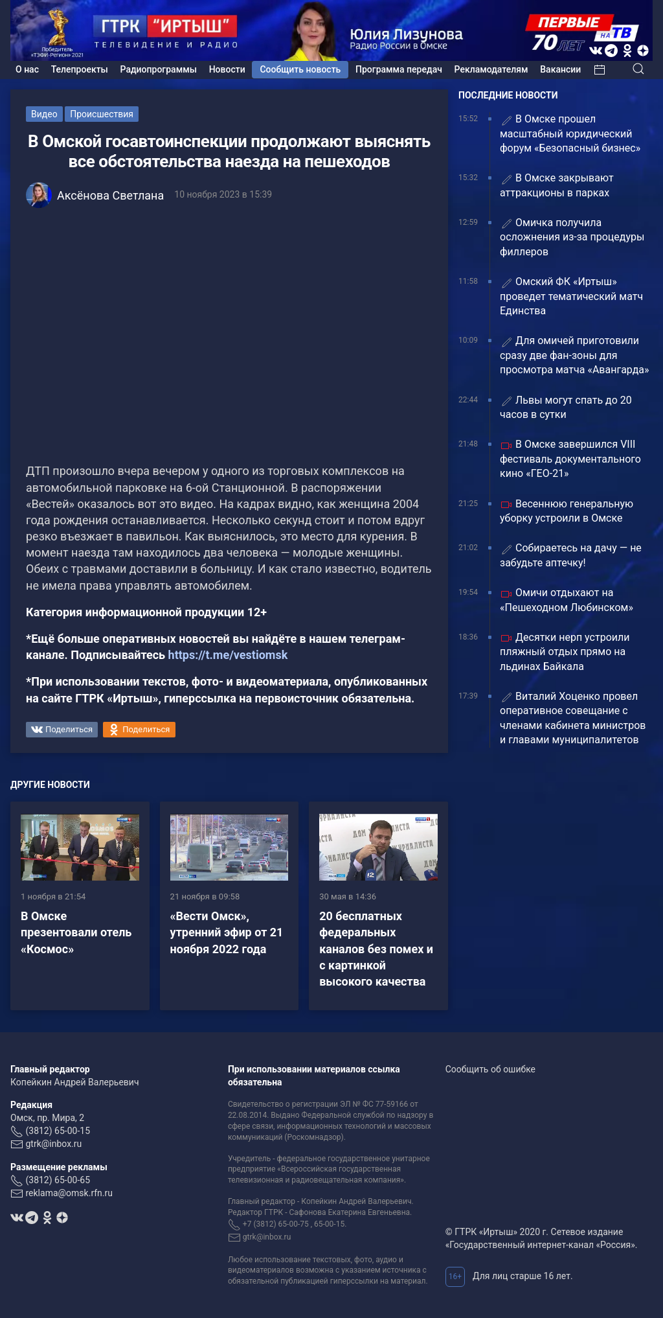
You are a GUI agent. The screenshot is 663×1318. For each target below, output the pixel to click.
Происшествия (101, 114)
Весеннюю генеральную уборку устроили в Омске (566, 511)
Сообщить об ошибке (490, 1069)
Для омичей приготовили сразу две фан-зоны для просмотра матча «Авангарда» (574, 355)
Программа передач (398, 69)
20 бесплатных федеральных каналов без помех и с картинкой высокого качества (376, 948)
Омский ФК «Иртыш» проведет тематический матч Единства (571, 296)
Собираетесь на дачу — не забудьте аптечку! (571, 555)
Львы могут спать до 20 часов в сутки (566, 407)
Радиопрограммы (158, 69)
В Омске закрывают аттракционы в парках (557, 185)
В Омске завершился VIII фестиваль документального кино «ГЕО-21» (570, 459)
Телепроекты (79, 69)
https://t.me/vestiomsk (228, 655)
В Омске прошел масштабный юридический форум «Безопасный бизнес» (570, 133)
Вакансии (560, 69)
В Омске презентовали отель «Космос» (76, 932)
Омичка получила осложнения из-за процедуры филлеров (572, 237)
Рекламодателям (491, 69)
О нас (27, 69)
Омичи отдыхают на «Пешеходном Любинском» (566, 599)
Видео (44, 114)
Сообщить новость (300, 69)
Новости (227, 69)
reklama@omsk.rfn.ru (69, 1193)
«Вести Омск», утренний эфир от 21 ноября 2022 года (227, 932)
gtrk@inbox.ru (53, 1144)
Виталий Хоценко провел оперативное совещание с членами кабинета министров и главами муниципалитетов (573, 718)
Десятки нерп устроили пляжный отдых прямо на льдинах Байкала (564, 652)
